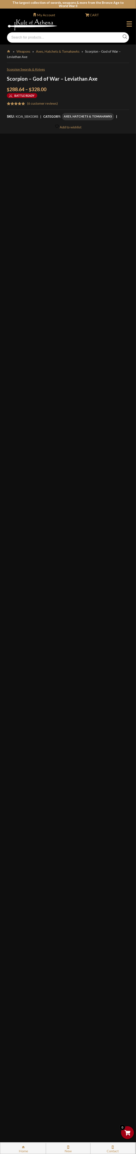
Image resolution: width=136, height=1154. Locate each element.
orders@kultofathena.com (26, 904)
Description (19, 663)
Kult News (19, 954)
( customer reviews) (42, 103)
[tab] (68, 662)
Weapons (23, 51)
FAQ (14, 936)
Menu (129, 24)
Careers (17, 1082)
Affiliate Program (24, 1064)
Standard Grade (52, 604)
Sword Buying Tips (25, 991)
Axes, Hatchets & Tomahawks (58, 51)
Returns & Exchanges (26, 982)
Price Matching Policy (27, 1027)
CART (94, 15)
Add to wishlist (68, 126)
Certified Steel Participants (31, 1018)
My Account (46, 15)
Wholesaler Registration (29, 1073)
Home (9, 50)
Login (11, 915)
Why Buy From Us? (25, 927)
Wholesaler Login (36, 915)
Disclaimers (20, 1054)
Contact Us (19, 1100)
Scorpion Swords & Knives (26, 69)
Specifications (22, 751)
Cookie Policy (21, 1045)
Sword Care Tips (23, 1000)
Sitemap (17, 1091)
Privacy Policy (21, 1036)
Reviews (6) (19, 770)
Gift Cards (19, 963)
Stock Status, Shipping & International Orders (44, 972)
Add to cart (86, 616)
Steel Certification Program (31, 1009)
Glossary (17, 945)
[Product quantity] (27, 617)
